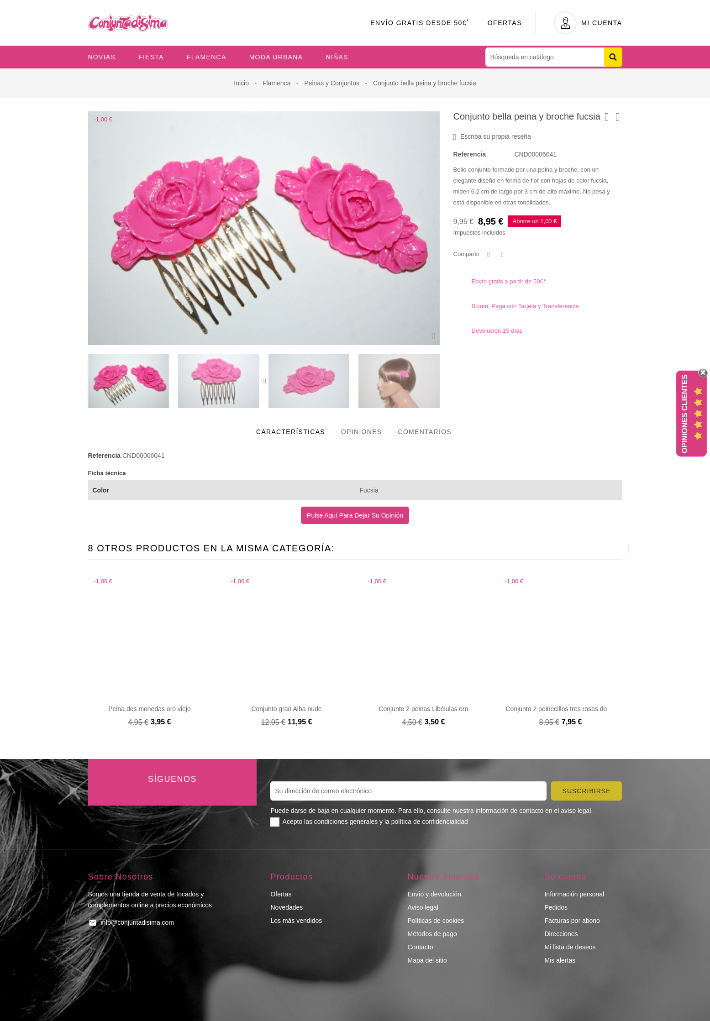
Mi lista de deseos (569, 947)
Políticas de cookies (435, 920)
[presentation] (262, 381)
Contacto (420, 947)
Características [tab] (290, 431)
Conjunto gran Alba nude (286, 708)
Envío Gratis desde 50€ (419, 22)
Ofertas (505, 22)
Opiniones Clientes (685, 414)
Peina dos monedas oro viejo (149, 708)
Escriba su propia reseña (492, 137)
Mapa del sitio (427, 960)
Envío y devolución (434, 894)
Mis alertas (559, 960)
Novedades (286, 907)
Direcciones (561, 933)
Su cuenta (565, 876)
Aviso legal (422, 907)
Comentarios (425, 431)
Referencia (469, 154)
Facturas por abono (572, 920)
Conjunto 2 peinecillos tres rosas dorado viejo (570, 708)
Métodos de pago (432, 933)
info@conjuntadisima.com (137, 922)
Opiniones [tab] (361, 431)
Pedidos (556, 907)
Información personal (574, 894)
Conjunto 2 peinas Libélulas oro (423, 708)
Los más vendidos (296, 920)
